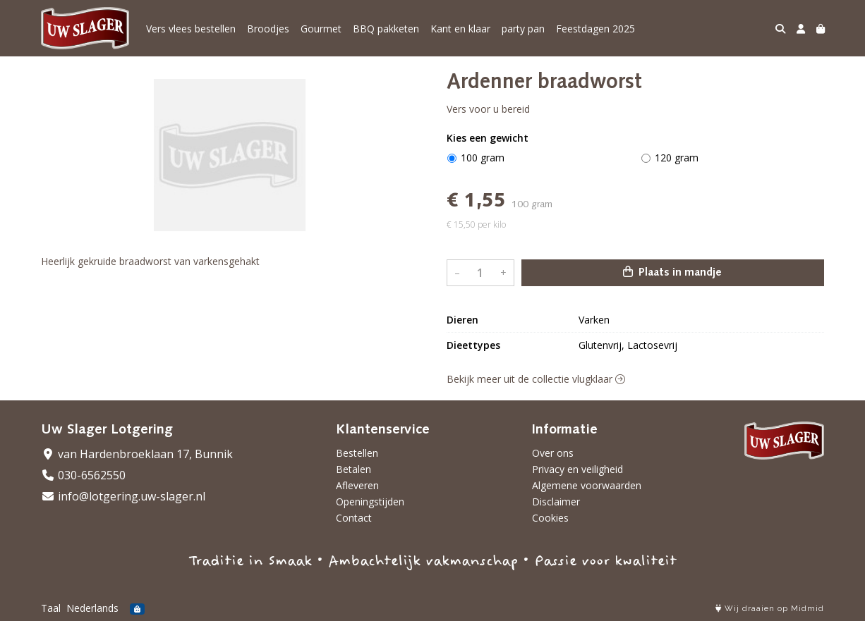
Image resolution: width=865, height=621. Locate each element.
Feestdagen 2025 (595, 28)
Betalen (353, 469)
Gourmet (321, 28)
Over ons (553, 453)
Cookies (550, 517)
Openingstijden (370, 501)
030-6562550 (83, 475)
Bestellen (357, 453)
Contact (354, 517)
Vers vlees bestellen (191, 28)
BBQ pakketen (386, 28)
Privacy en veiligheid (577, 469)
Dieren (462, 319)
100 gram (482, 157)
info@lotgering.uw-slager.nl (123, 496)
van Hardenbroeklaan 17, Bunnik (137, 454)
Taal (51, 608)
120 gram (676, 157)
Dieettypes (473, 345)
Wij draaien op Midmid (769, 608)
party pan (523, 28)
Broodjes (268, 28)
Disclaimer (556, 501)
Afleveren (357, 485)
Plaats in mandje (672, 272)
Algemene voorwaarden (586, 485)
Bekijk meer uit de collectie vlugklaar (536, 379)
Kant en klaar (460, 28)
